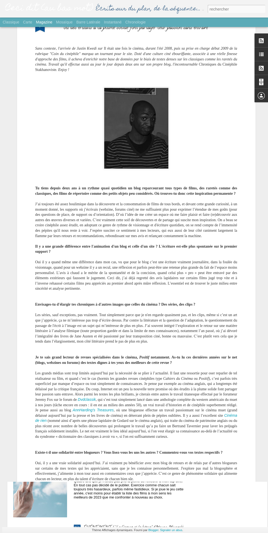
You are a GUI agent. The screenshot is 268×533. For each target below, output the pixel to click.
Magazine (44, 22)
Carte (27, 22)
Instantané (112, 22)
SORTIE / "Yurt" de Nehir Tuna (110, 344)
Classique (11, 22)
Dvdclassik (87, 329)
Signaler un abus (171, 530)
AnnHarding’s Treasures (93, 339)
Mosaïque (64, 22)
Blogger (153, 530)
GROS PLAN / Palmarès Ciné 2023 (114, 466)
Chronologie (135, 22)
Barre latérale (88, 22)
